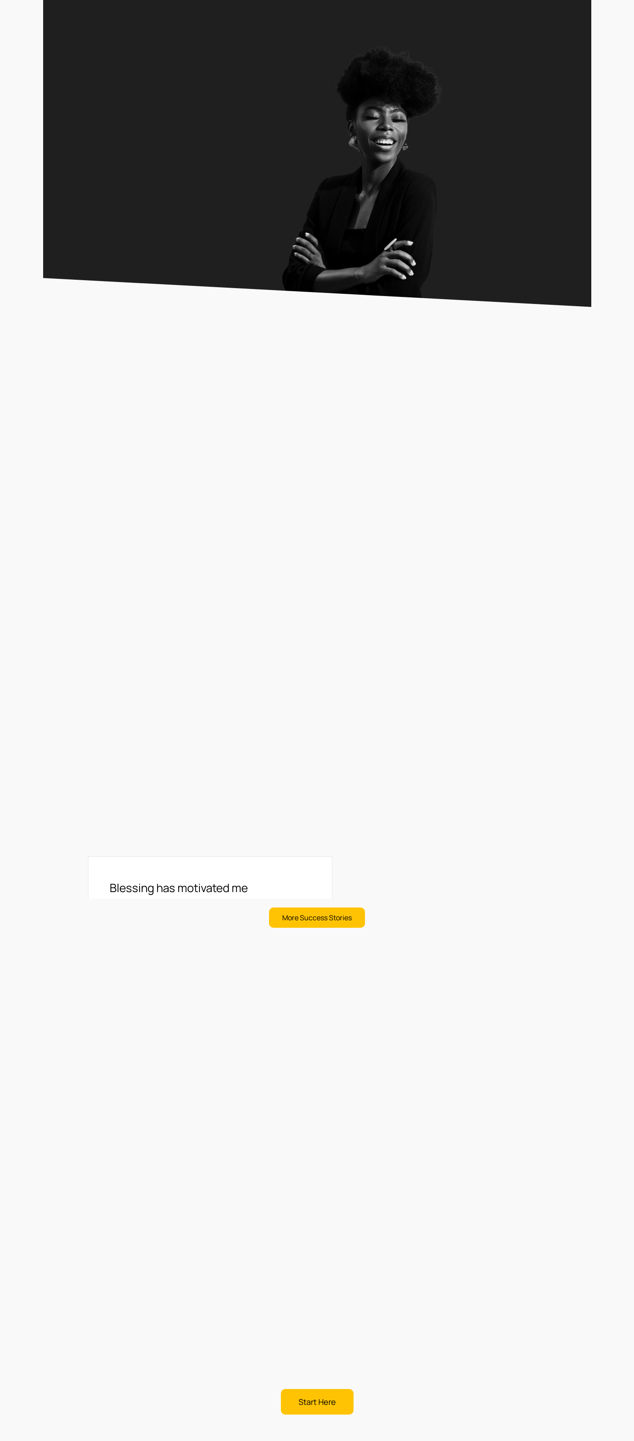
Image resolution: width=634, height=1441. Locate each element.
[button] (317, 918)
